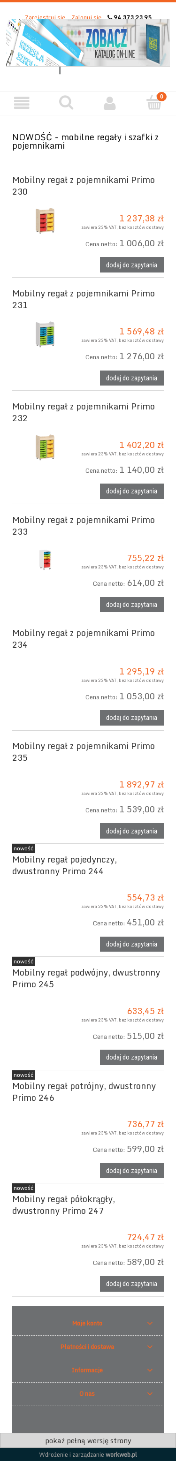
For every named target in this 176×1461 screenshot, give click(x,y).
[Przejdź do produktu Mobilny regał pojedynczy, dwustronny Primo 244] (42, 884)
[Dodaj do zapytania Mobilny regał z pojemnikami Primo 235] (132, 831)
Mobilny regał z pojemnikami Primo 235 (83, 752)
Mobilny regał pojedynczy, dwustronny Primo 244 (64, 865)
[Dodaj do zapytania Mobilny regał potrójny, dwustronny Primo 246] (132, 1171)
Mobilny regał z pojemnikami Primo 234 (83, 638)
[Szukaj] (66, 102)
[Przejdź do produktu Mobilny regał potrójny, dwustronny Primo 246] (42, 1111)
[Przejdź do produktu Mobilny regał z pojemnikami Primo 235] (42, 771)
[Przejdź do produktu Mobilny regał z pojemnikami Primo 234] (42, 658)
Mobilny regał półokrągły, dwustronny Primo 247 (63, 1205)
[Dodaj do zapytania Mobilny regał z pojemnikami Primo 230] (132, 265)
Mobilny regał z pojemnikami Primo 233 (83, 525)
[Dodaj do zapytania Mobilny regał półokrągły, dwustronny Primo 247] (132, 1284)
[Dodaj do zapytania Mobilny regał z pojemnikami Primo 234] (132, 718)
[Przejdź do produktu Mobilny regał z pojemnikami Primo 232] (42, 446)
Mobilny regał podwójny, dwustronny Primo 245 (86, 978)
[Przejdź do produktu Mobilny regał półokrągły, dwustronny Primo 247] (42, 1224)
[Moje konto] (110, 103)
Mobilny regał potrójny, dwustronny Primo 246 (84, 1092)
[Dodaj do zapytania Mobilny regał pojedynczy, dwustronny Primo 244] (132, 944)
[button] (22, 103)
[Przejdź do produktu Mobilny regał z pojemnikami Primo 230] (42, 220)
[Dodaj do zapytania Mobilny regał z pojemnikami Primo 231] (132, 378)
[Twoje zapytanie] (154, 102)
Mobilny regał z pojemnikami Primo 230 (83, 185)
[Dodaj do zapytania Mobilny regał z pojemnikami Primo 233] (132, 605)
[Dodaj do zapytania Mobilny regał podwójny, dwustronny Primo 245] (132, 1057)
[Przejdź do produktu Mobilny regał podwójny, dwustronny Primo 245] (42, 997)
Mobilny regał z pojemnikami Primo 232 (83, 412)
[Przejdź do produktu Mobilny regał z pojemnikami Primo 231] (42, 333)
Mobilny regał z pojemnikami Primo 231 (83, 299)
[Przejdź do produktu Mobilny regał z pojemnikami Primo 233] (42, 560)
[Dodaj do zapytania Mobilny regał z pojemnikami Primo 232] (132, 491)
